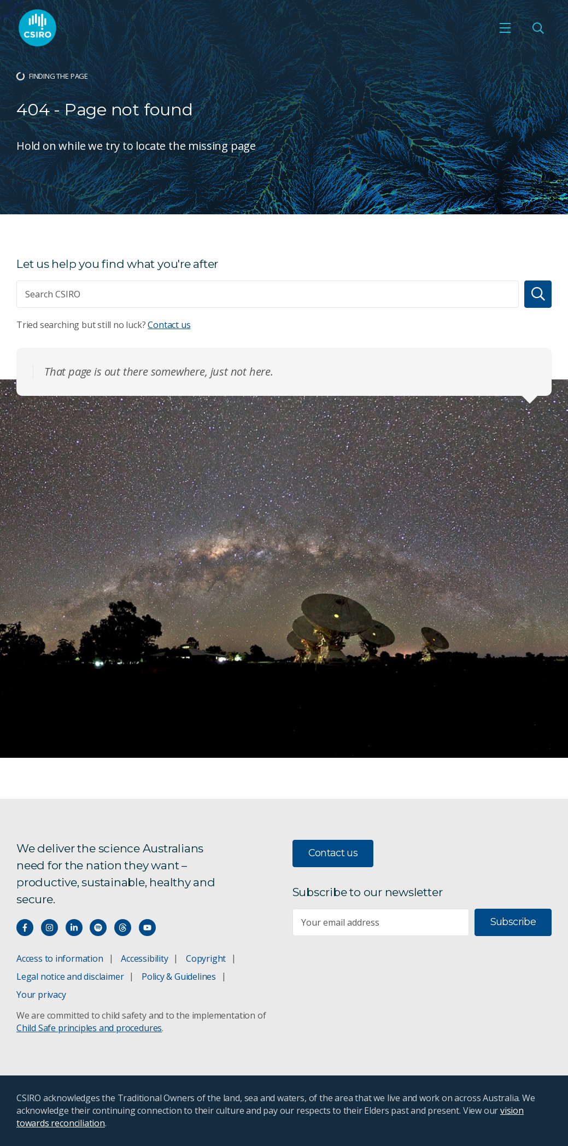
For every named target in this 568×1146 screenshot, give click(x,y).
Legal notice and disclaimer (70, 976)
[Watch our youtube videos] (147, 927)
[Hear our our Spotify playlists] (98, 927)
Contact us (169, 325)
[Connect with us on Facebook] (24, 927)
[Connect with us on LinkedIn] (74, 927)
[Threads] (122, 927)
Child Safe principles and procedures (89, 1028)
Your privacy (41, 995)
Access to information (59, 958)
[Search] (538, 294)
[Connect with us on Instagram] (49, 927)
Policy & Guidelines (179, 976)
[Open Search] (538, 28)
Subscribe (513, 922)
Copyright (206, 958)
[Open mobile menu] (505, 28)
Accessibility (144, 958)
